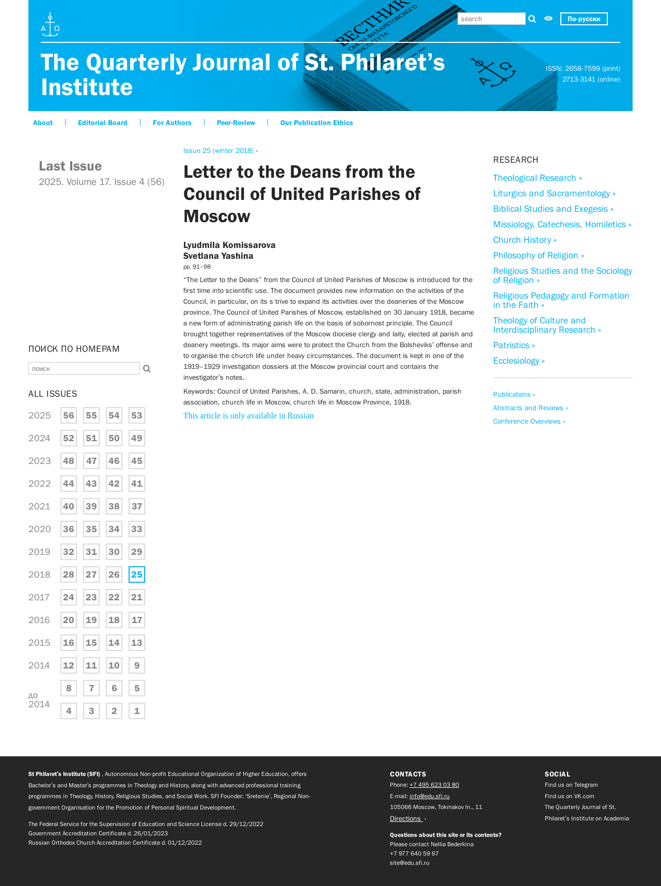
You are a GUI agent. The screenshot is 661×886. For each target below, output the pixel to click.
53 (137, 415)
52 (68, 438)
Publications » (514, 394)
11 (91, 665)
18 (114, 620)
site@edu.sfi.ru (410, 862)
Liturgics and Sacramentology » (554, 193)
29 (137, 552)
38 (114, 506)
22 (114, 597)
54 (114, 415)
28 (68, 574)
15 (91, 643)
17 (137, 620)
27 (91, 574)
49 (137, 438)
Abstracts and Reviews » (530, 407)
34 (114, 529)
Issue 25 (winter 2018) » (220, 150)
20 (68, 620)
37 (137, 506)
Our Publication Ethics (316, 122)
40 (68, 506)
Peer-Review (236, 122)
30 (114, 552)
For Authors (172, 122)
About (43, 122)
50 (114, 438)
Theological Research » (537, 178)
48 (68, 461)
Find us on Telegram (571, 784)
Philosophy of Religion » (538, 255)
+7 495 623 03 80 (434, 784)
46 (114, 461)
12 (68, 665)
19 (91, 620)
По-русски (584, 18)
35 (91, 529)
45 (137, 461)
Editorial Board (103, 122)
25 (137, 574)
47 (91, 461)
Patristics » (514, 345)
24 (68, 597)
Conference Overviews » (529, 421)
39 (91, 506)
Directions (406, 818)
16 (68, 643)
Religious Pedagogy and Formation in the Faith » (561, 300)
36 (68, 529)
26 (114, 574)
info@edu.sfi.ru (430, 796)
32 (68, 552)
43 (91, 483)
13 (137, 643)
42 (114, 483)
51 (91, 438)
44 (68, 483)
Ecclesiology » (519, 360)
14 (114, 643)
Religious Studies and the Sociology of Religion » (562, 275)
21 (137, 597)
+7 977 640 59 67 (414, 853)
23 (91, 597)
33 (137, 529)
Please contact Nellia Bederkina (432, 844)
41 (137, 483)
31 (91, 552)
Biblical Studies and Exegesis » (553, 209)
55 (91, 415)
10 (114, 665)
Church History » (525, 240)
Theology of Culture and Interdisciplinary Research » (547, 325)
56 (68, 415)
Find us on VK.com (569, 796)
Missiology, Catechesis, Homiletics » (562, 224)
